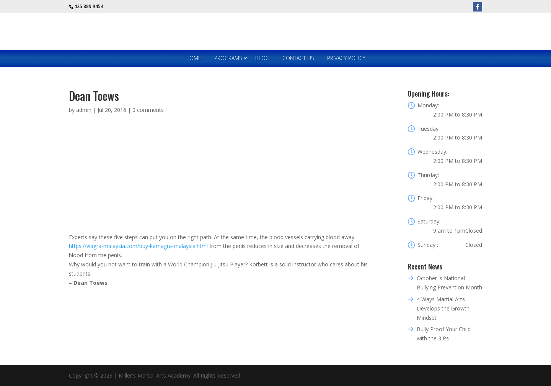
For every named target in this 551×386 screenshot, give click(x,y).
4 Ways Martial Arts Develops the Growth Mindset (443, 308)
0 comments (148, 109)
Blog (262, 58)
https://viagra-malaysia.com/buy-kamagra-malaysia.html (138, 246)
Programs (228, 58)
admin (83, 109)
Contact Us (298, 58)
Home (193, 58)
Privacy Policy (346, 58)
